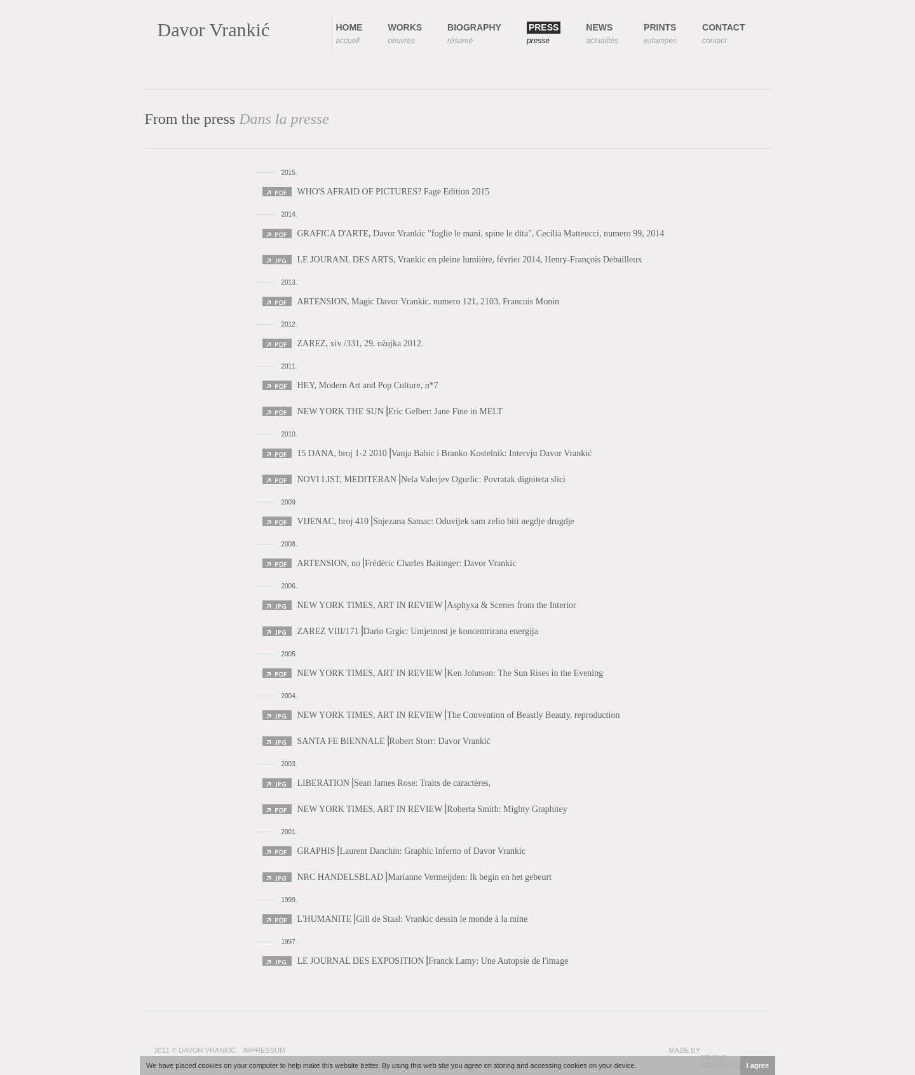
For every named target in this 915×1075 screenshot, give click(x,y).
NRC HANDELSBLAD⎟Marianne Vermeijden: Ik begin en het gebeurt (424, 877)
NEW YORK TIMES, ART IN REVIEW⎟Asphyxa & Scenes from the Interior (436, 605)
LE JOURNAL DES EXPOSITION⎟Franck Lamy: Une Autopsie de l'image (433, 961)
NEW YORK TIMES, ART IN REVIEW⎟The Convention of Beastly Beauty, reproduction (458, 715)
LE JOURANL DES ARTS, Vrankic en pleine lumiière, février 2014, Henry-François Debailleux (469, 259)
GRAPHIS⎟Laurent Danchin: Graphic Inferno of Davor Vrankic (411, 851)
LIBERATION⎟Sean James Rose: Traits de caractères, (394, 783)
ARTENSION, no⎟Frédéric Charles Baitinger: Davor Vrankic (407, 563)
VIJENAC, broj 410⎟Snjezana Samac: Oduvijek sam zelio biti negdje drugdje (435, 521)
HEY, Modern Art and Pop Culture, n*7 (367, 385)
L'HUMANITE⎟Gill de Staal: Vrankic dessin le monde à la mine (412, 919)
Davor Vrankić (214, 29)
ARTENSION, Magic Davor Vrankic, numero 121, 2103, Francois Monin (428, 301)
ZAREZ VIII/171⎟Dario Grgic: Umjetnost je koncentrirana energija (417, 631)
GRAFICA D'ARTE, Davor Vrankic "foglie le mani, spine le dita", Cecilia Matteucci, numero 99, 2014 (481, 233)
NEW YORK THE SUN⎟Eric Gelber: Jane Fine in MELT (400, 411)
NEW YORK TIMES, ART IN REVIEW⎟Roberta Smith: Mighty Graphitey (432, 809)
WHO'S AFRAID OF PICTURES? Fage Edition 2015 (393, 191)
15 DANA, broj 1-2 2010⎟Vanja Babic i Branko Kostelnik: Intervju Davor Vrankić (444, 453)
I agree (758, 1065)
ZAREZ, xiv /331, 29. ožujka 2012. (360, 343)
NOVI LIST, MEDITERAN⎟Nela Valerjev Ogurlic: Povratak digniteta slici (431, 479)
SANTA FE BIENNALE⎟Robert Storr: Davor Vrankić (394, 741)
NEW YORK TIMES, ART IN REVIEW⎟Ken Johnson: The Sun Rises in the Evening (450, 673)
